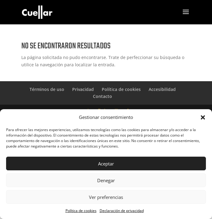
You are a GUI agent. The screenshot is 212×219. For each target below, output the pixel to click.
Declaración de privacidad (122, 210)
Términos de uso (47, 89)
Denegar (106, 180)
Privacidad (83, 89)
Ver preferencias (106, 197)
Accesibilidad (162, 89)
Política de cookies (81, 210)
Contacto (102, 96)
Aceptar (106, 164)
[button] (203, 117)
